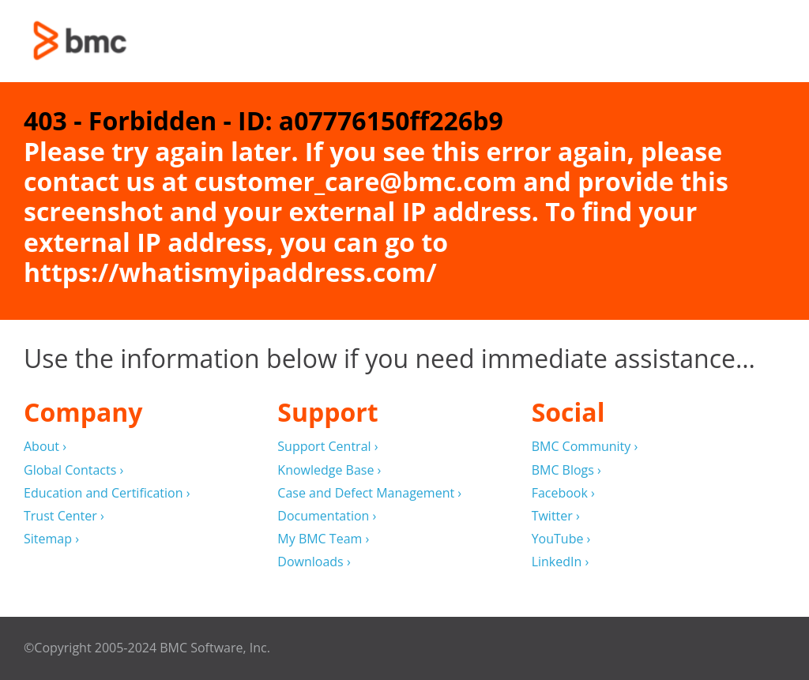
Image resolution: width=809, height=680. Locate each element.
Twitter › (556, 516)
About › (45, 446)
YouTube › (561, 539)
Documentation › (326, 516)
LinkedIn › (560, 561)
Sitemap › (51, 539)
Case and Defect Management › (369, 493)
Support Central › (327, 446)
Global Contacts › (73, 470)
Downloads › (313, 561)
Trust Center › (64, 516)
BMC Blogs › (566, 470)
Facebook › (563, 493)
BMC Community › (585, 446)
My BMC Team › (323, 539)
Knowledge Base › (329, 470)
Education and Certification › (107, 493)
